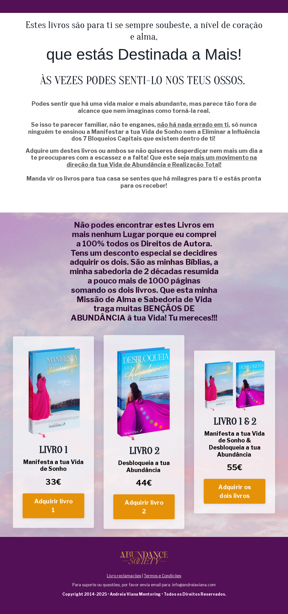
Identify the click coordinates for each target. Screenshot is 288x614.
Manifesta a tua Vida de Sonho (53, 465)
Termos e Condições (162, 575)
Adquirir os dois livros (234, 491)
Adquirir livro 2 (144, 507)
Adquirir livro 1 (53, 505)
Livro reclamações (124, 575)
